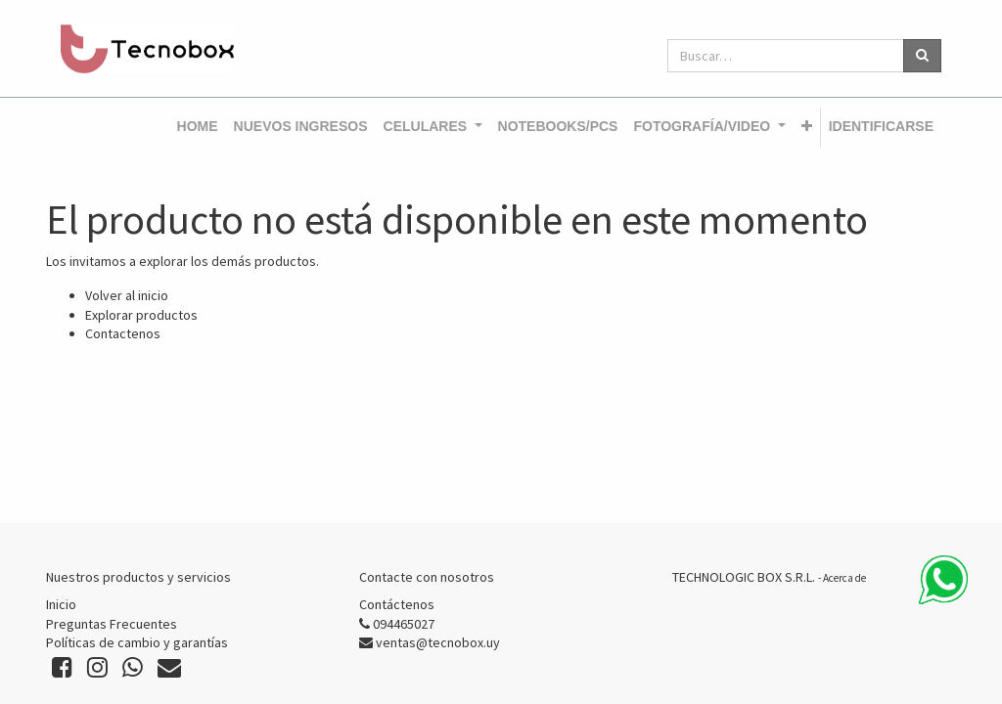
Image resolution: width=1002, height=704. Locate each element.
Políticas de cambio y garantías (137, 642)
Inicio (61, 604)
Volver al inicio (126, 295)
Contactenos (122, 333)
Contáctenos (396, 604)
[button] (807, 127)
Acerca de (844, 578)
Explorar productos (141, 315)
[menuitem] (197, 127)
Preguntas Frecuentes (111, 624)
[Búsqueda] (922, 55)
